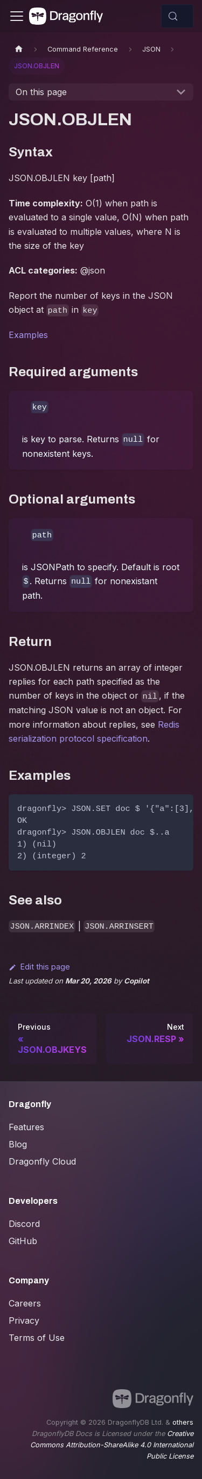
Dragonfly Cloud (42, 1161)
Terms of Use (37, 1337)
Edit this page (39, 966)
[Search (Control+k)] (177, 16)
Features (26, 1127)
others (182, 1422)
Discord (24, 1223)
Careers (25, 1303)
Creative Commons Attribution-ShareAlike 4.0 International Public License (111, 1445)
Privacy (24, 1320)
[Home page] (19, 49)
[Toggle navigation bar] (17, 16)
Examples (28, 334)
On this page (41, 92)
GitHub (23, 1241)
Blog (18, 1144)
